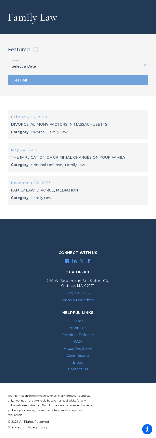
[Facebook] (89, 263)
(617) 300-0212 (78, 295)
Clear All (19, 80)
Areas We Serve (78, 351)
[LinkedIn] (74, 263)
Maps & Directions (78, 302)
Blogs (78, 365)
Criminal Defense (78, 337)
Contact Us (78, 372)
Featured (19, 49)
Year (15, 61)
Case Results (78, 358)
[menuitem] (78, 323)
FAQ (78, 344)
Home (78, 323)
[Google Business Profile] (67, 263)
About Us (78, 330)
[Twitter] (81, 263)
